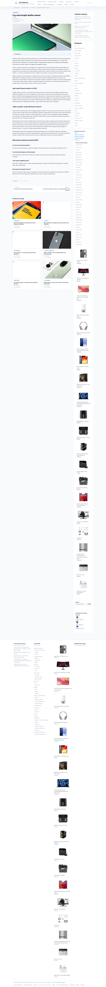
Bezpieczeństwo (77, 55)
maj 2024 (78, 202)
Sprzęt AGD (37, 718)
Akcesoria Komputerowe (40, 728)
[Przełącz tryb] (88, 3)
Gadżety (39, 4)
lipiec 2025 (78, 167)
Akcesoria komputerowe (79, 48)
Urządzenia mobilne (52, 1)
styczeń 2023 (78, 242)
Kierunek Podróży (80, 627)
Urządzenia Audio (78, 118)
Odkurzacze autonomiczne (40, 734)
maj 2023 (78, 232)
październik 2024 (79, 189)
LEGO (75, 85)
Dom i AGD (76, 1)
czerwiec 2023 (79, 229)
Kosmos (76, 80)
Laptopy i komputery (41, 1)
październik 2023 (79, 219)
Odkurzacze (77, 90)
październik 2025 (79, 159)
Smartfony (15, 12)
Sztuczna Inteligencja (78, 108)
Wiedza (66, 4)
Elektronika (76, 65)
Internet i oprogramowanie (49, 4)
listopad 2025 (78, 157)
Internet (76, 75)
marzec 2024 (78, 207)
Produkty (72, 4)
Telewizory (76, 115)
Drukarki (76, 63)
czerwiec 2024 (79, 199)
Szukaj (77, 602)
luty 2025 (78, 179)
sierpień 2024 (78, 194)
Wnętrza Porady (79, 618)
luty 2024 (78, 209)
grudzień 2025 (79, 154)
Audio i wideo (69, 1)
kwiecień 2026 (79, 144)
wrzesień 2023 (79, 222)
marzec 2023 (78, 237)
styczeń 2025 (78, 182)
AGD (75, 45)
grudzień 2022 (79, 244)
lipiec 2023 (78, 227)
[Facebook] (19, 181)
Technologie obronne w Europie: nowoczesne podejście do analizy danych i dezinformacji (83, 32)
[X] (22, 181)
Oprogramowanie (78, 93)
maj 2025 (78, 172)
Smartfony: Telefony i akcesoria (41, 720)
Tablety (76, 110)
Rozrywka (61, 1)
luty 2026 (78, 149)
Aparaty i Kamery (78, 50)
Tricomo (54, 982)
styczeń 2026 (78, 152)
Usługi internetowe (78, 138)
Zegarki (76, 125)
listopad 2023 (78, 217)
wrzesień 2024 (79, 192)
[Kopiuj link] (28, 181)
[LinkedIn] (25, 181)
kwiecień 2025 (79, 174)
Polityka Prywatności (61, 982)
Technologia (60, 4)
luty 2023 (78, 239)
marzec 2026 (78, 147)
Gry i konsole (77, 70)
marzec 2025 (78, 177)
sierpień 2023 (78, 224)
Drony (75, 60)
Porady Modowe (79, 623)
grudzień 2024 (79, 184)
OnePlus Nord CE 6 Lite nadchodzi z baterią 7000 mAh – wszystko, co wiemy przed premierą (82, 18)
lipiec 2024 (78, 197)
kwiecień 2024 (79, 204)
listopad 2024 (78, 187)
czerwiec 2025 (79, 169)
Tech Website (23, 2)
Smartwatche (77, 103)
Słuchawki (76, 98)
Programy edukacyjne (79, 136)
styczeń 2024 (78, 212)
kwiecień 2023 (79, 234)
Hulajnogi (76, 73)
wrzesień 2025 (79, 162)
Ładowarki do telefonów (40, 732)
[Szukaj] (91, 3)
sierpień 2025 (78, 164)
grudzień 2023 (79, 214)
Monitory (76, 88)
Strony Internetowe (78, 105)
